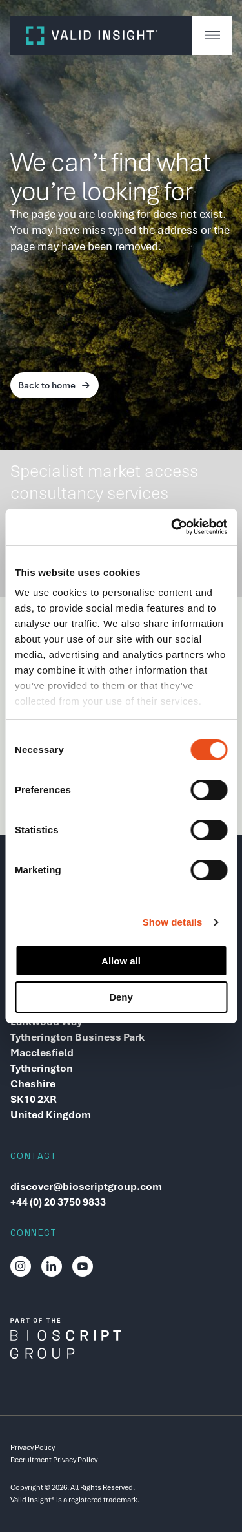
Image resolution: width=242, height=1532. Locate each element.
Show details (173, 922)
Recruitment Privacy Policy (53, 1459)
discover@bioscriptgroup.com (86, 1186)
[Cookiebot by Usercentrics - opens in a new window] (172, 526)
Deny (121, 997)
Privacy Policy (32, 1447)
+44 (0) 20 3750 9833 (58, 1202)
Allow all (121, 960)
